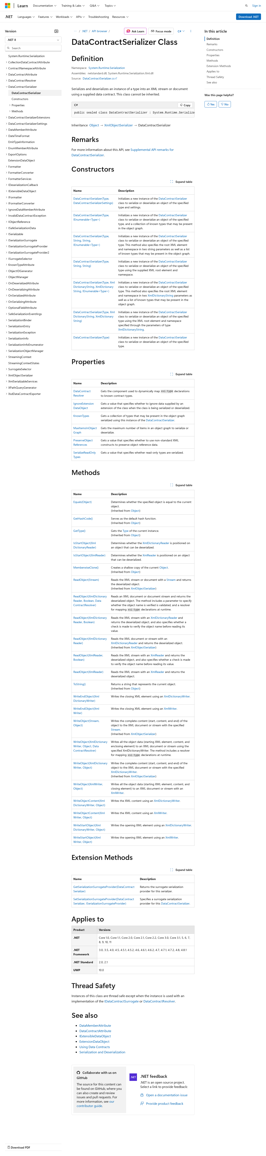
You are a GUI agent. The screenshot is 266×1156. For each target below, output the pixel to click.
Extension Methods (219, 66)
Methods (212, 60)
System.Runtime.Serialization (107, 68)
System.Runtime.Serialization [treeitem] (26, 56)
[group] (133, 112)
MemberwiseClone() (86, 567)
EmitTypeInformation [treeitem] (21, 142)
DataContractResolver (159, 1001)
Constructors (215, 50)
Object (94, 125)
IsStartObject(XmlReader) (89, 555)
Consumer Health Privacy (119, 1143)
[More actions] (191, 31)
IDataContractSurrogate (121, 1001)
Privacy (90, 1143)
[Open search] (246, 5)
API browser (99, 31)
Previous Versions (38, 1143)
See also (212, 82)
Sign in (256, 5)
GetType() (79, 531)
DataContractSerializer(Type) (91, 337)
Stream (171, 580)
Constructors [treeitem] (20, 99)
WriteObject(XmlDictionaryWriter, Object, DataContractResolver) (90, 746)
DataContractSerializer (173, 198)
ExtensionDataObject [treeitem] (21, 160)
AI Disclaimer (13, 1143)
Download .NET (249, 17)
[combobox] (33, 40)
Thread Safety (215, 77)
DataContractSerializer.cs (99, 78)
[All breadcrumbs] (75, 31)
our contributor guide (95, 1103)
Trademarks (172, 1143)
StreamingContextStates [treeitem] (23, 363)
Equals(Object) (82, 502)
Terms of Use (152, 1143)
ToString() (79, 684)
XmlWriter (170, 708)
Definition (213, 39)
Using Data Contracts (94, 1047)
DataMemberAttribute (95, 1025)
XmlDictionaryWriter (177, 696)
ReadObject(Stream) (86, 580)
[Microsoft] (7, 5)
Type (125, 531)
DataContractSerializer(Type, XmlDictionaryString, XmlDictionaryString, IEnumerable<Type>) (94, 286)
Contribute (74, 1143)
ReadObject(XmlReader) (88, 672)
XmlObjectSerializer (118, 125)
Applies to (213, 71)
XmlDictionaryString (160, 295)
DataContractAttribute (95, 1031)
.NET (84, 31)
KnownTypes (81, 416)
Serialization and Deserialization (102, 1052)
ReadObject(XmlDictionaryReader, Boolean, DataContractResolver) (90, 600)
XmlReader (149, 555)
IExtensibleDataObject (95, 1036)
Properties (213, 55)
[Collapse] (56, 31)
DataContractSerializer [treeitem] (26, 93)
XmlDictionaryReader (156, 543)
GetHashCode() (83, 518)
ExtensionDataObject (94, 1041)
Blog (56, 1143)
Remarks (212, 44)
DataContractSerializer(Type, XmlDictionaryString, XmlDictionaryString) (94, 316)
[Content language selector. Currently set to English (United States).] (24, 1133)
